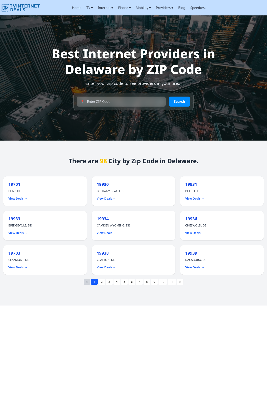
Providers (164, 7)
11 (172, 282)
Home (77, 7)
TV (89, 7)
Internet (105, 7)
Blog (181, 7)
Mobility (143, 7)
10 (162, 282)
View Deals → (17, 198)
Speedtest (198, 7)
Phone (124, 7)
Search (179, 101)
